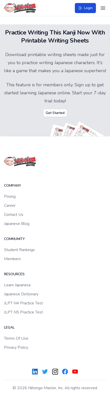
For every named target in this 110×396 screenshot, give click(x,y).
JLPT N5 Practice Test (23, 312)
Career (10, 205)
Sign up (82, 85)
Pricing (10, 196)
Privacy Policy (16, 347)
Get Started (55, 112)
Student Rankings (19, 250)
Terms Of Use (16, 338)
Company (12, 185)
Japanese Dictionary (21, 294)
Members (12, 259)
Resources (14, 274)
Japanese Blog (16, 223)
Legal (9, 327)
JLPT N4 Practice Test (23, 303)
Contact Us (13, 214)
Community (14, 238)
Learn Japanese (17, 285)
